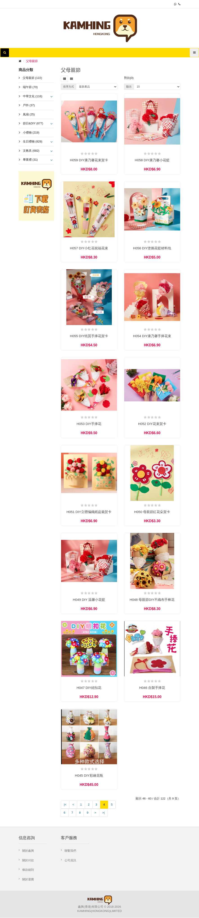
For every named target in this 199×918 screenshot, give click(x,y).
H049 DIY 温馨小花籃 (89, 600)
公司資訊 (70, 860)
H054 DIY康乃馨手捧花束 (152, 336)
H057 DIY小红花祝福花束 (89, 248)
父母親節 (32, 61)
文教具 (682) (31, 150)
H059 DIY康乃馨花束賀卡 (89, 160)
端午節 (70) (30, 87)
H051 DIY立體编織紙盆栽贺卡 (88, 512)
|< (65, 805)
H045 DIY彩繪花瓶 (89, 776)
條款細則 (28, 870)
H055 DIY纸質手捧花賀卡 (89, 336)
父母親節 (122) (32, 78)
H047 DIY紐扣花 (89, 688)
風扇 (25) (29, 114)
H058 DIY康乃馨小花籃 (152, 160)
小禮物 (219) (31, 132)
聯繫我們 (70, 851)
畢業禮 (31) (30, 159)
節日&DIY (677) (33, 123)
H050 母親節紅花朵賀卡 (152, 512)
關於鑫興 (28, 851)
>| (103, 813)
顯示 (129, 86)
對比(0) (129, 78)
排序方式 (68, 86)
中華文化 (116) (32, 96)
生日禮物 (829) (32, 141)
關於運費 (28, 879)
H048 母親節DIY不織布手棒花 (152, 600)
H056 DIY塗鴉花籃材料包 (152, 248)
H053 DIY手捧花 (89, 424)
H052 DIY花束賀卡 (152, 424)
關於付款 (28, 860)
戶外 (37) (29, 105)
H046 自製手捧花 (152, 688)
